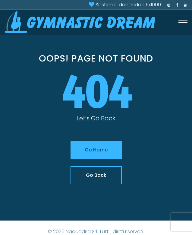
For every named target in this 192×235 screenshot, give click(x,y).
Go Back (96, 175)
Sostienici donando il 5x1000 (128, 4)
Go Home (96, 149)
